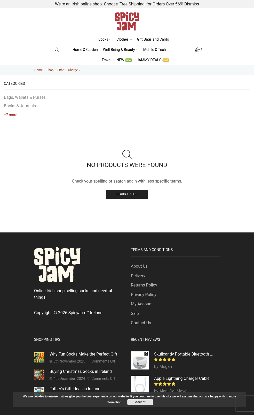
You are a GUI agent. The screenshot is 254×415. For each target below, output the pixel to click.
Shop (49, 70)
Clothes (124, 39)
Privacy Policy (143, 294)
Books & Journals (20, 105)
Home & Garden (85, 50)
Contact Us (141, 322)
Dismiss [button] (191, 4)
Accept (140, 402)
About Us (139, 266)
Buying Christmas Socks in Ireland (81, 371)
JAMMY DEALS (153, 60)
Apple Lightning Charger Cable (182, 378)
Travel (106, 60)
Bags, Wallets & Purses (25, 97)
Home (38, 70)
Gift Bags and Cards (153, 39)
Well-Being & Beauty (120, 50)
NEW (124, 60)
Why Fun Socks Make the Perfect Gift (83, 354)
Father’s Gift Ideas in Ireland (75, 388)
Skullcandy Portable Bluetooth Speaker (183, 354)
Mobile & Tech (156, 50)
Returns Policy (144, 285)
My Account (142, 303)
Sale (135, 313)
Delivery (138, 275)
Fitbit (61, 70)
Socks (104, 39)
